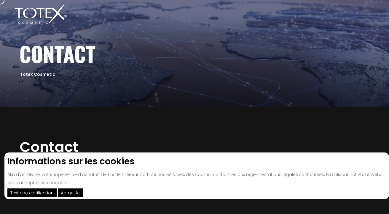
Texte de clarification (32, 193)
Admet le (70, 193)
